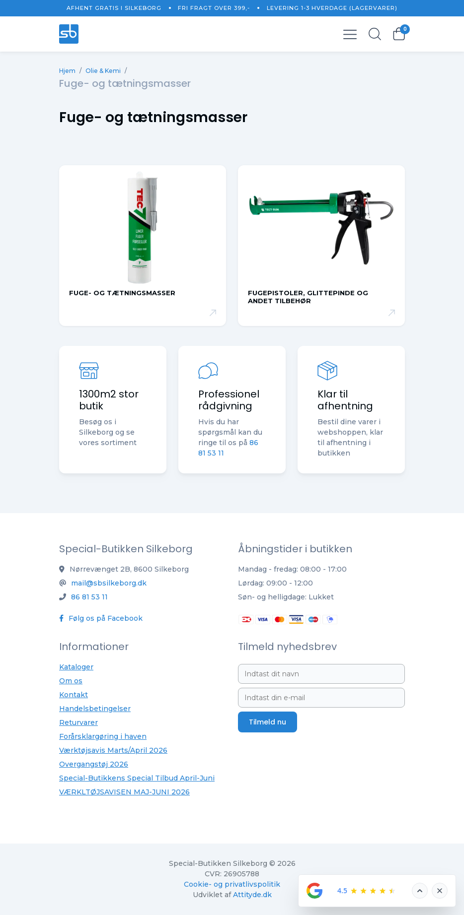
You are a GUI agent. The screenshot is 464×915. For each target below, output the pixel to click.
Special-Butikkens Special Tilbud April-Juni (137, 778)
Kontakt (73, 694)
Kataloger (76, 666)
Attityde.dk (252, 894)
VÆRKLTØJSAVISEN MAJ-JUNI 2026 (124, 791)
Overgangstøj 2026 (93, 764)
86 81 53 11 (89, 596)
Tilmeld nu (267, 722)
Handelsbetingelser (95, 708)
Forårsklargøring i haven (103, 736)
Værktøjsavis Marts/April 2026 (113, 750)
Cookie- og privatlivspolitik (232, 884)
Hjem (67, 70)
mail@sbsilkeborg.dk (109, 583)
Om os (70, 680)
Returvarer (78, 722)
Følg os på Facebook (101, 618)
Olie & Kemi (103, 70)
